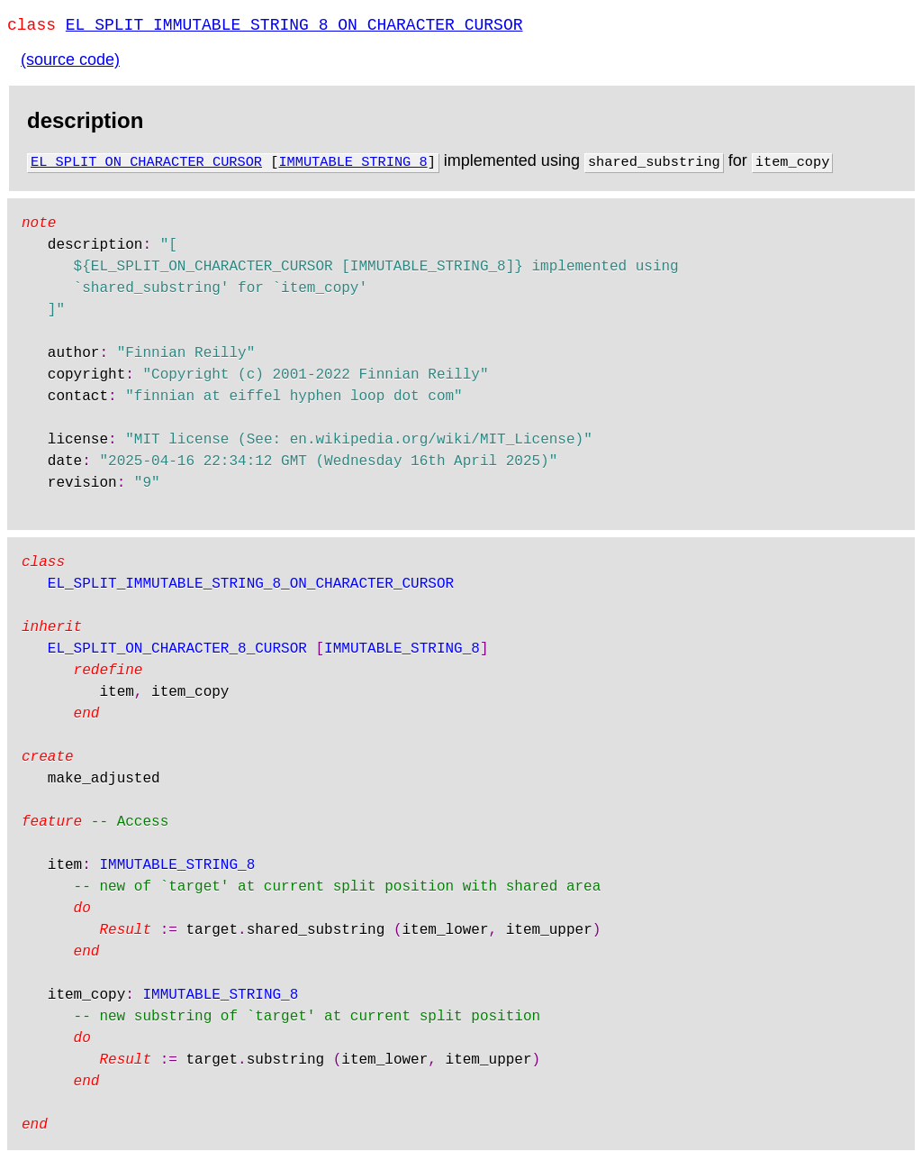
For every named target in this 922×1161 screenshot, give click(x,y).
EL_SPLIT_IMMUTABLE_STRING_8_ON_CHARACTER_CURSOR (294, 27)
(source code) (70, 63)
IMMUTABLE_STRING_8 (352, 164)
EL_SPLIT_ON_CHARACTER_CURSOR (146, 164)
